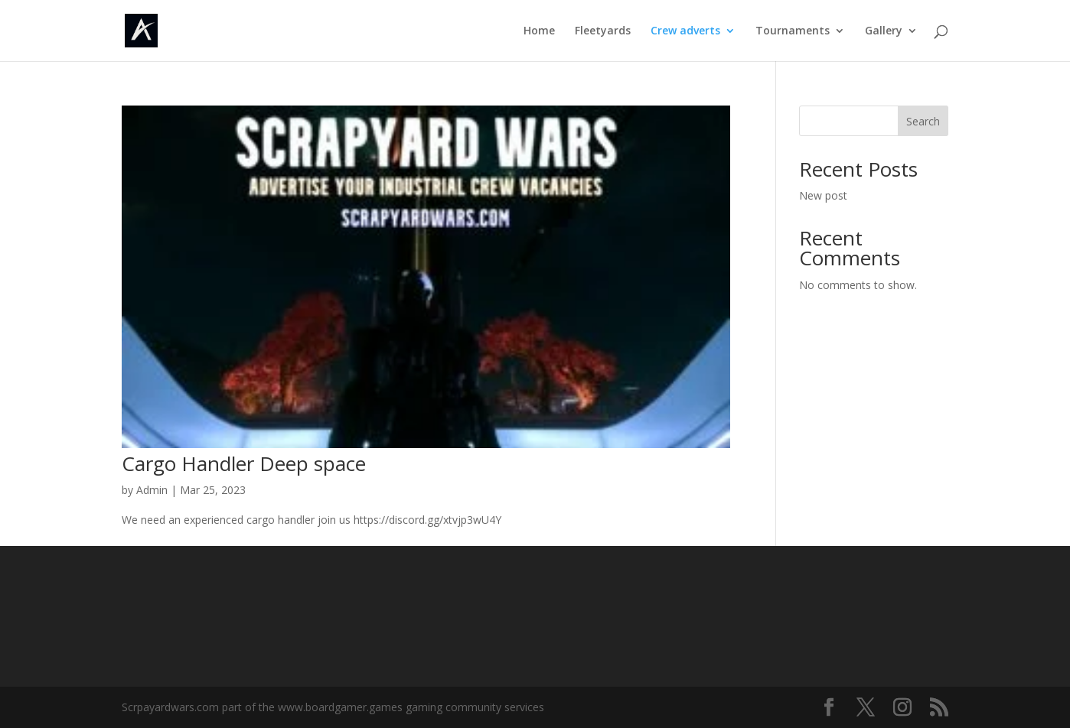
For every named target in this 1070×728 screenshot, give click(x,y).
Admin (152, 490)
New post (823, 195)
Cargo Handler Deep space (244, 463)
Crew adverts (685, 31)
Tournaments (792, 31)
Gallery (883, 31)
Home (539, 31)
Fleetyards (603, 31)
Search (923, 121)
